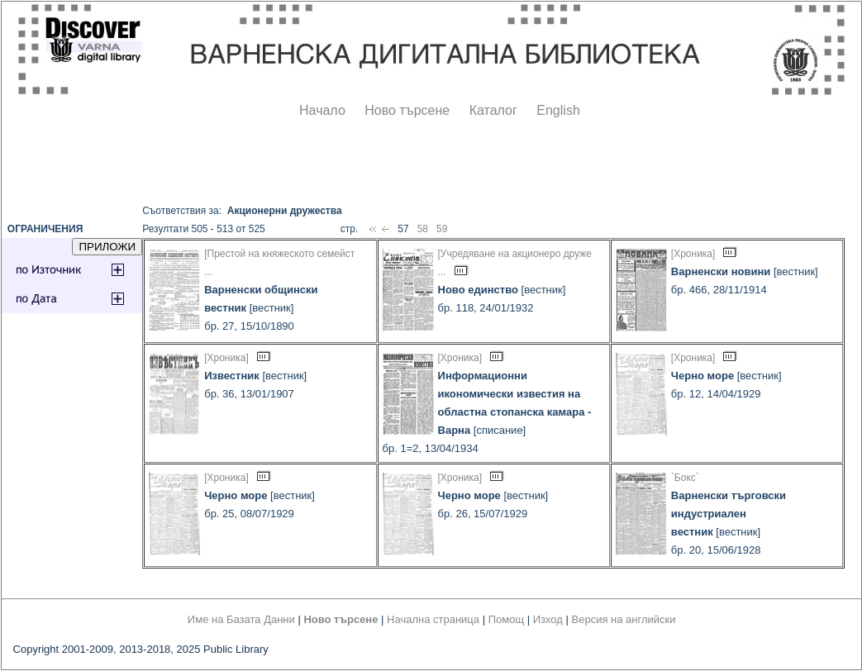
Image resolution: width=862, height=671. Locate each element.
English (557, 110)
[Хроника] (693, 253)
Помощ (506, 619)
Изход (548, 619)
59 (441, 229)
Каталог (493, 110)
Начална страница (433, 619)
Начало (322, 110)
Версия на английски (624, 619)
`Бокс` (685, 477)
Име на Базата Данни (241, 619)
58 (422, 229)
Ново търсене (407, 110)
